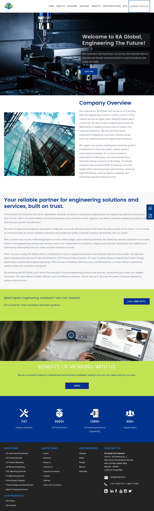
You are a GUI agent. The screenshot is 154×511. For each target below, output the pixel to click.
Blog (125, 6)
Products (96, 6)
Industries (72, 6)
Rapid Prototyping (112, 6)
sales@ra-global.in (117, 477)
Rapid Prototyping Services (17, 489)
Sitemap (46, 480)
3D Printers (10, 501)
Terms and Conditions (52, 485)
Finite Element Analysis (15, 480)
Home (51, 6)
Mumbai (82, 453)
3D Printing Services (14, 458)
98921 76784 (132, 483)
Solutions (84, 6)
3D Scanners (11, 505)
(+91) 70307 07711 (118, 483)
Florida (82, 462)
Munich (82, 467)
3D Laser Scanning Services (17, 453)
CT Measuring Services (15, 476)
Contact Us (47, 467)
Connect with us (139, 6)
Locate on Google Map (113, 470)
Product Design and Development (19, 485)
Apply (77, 385)
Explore (89, 71)
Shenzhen (83, 471)
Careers (46, 476)
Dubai (81, 458)
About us (60, 6)
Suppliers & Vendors (51, 471)
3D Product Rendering (15, 462)
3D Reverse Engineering (15, 467)
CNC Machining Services (16, 471)
